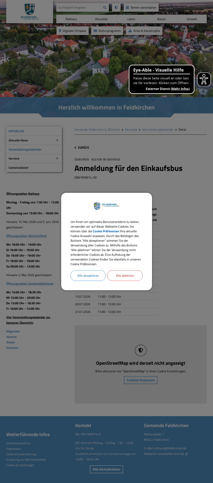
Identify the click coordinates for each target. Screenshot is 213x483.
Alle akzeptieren (88, 275)
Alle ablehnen (125, 275)
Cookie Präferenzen (106, 231)
